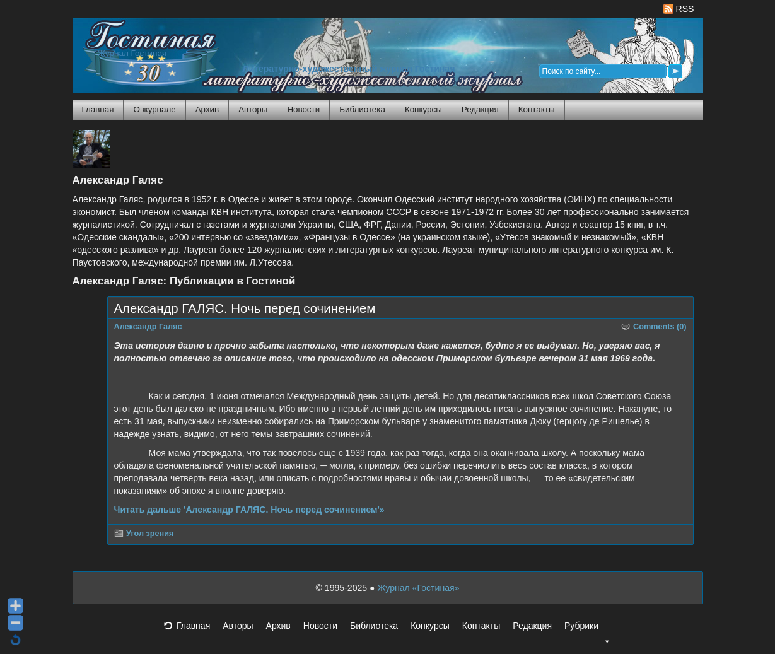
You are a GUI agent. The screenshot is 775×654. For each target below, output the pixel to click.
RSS (678, 9)
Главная (98, 109)
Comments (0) (660, 326)
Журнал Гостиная (132, 53)
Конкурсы (423, 109)
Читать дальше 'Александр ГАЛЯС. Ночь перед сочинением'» (249, 510)
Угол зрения (149, 533)
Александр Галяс (148, 326)
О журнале (154, 109)
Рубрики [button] (587, 629)
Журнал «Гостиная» (418, 588)
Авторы (252, 109)
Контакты (536, 109)
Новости (303, 109)
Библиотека (362, 109)
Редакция (480, 109)
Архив (207, 109)
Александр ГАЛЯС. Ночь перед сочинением (245, 308)
